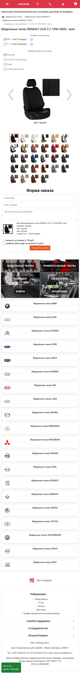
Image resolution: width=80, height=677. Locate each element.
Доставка (41, 610)
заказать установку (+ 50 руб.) (20, 240)
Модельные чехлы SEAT (45, 562)
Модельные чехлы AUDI (45, 317)
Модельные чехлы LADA (45, 399)
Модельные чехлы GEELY (45, 358)
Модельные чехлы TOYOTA (45, 521)
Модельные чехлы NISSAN (45, 453)
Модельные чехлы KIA (45, 385)
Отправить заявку (40, 248)
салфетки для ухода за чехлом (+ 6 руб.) (25, 243)
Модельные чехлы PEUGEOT (45, 480)
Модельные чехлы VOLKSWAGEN (45, 535)
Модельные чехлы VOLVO (45, 548)
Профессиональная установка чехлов (41, 613)
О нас (41, 603)
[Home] (2, 16)
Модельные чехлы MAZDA (45, 412)
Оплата (41, 606)
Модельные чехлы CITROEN (45, 331)
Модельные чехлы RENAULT (45, 494)
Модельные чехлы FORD (45, 344)
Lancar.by (23, 4)
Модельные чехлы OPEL (45, 467)
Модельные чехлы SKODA (45, 508)
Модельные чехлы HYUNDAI (45, 371)
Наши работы (41, 599)
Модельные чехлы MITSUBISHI (45, 440)
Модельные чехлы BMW (45, 303)
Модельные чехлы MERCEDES (45, 426)
